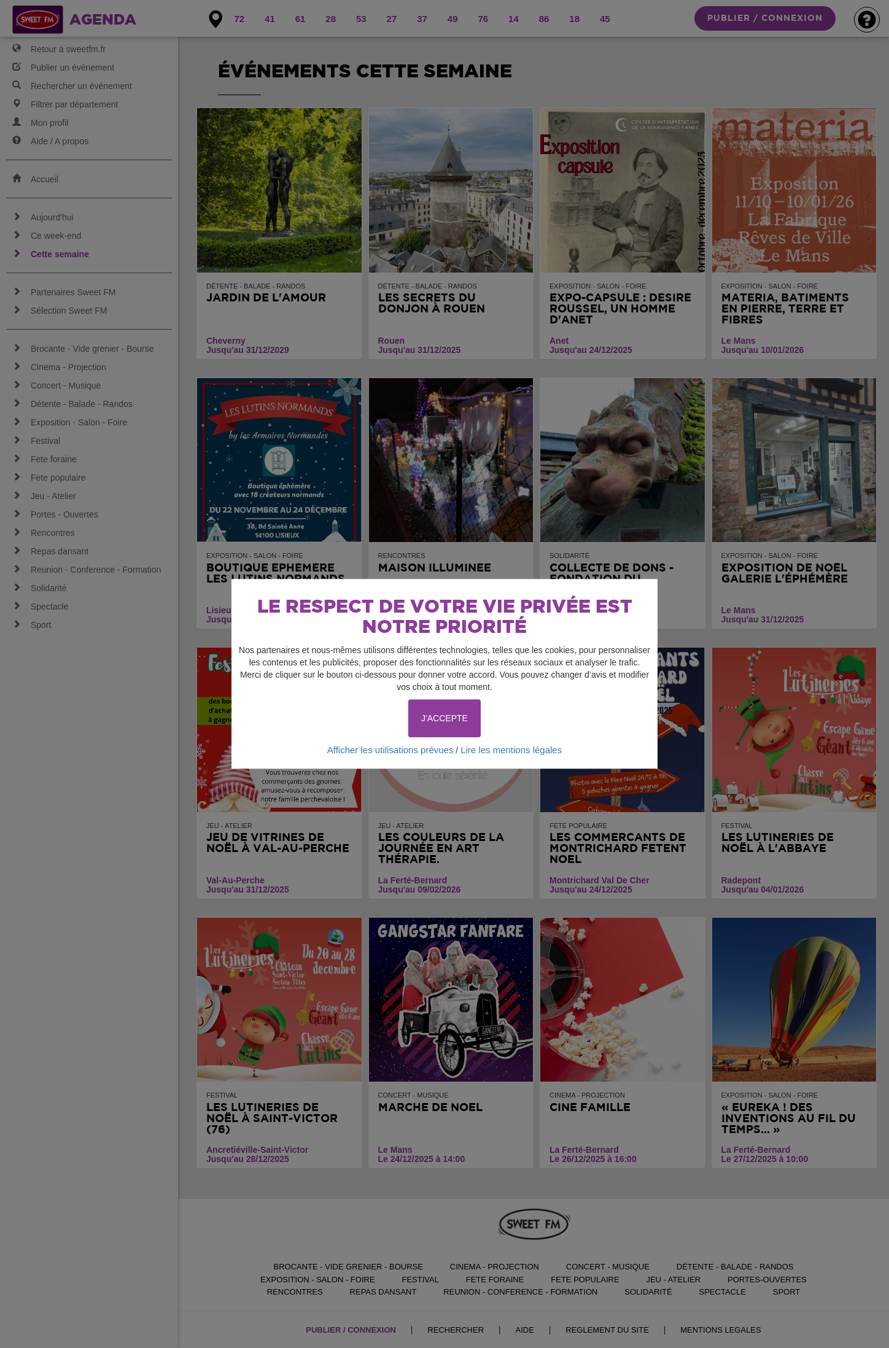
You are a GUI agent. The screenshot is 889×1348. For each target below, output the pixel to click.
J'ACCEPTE (444, 718)
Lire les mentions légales (511, 750)
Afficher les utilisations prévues (390, 750)
